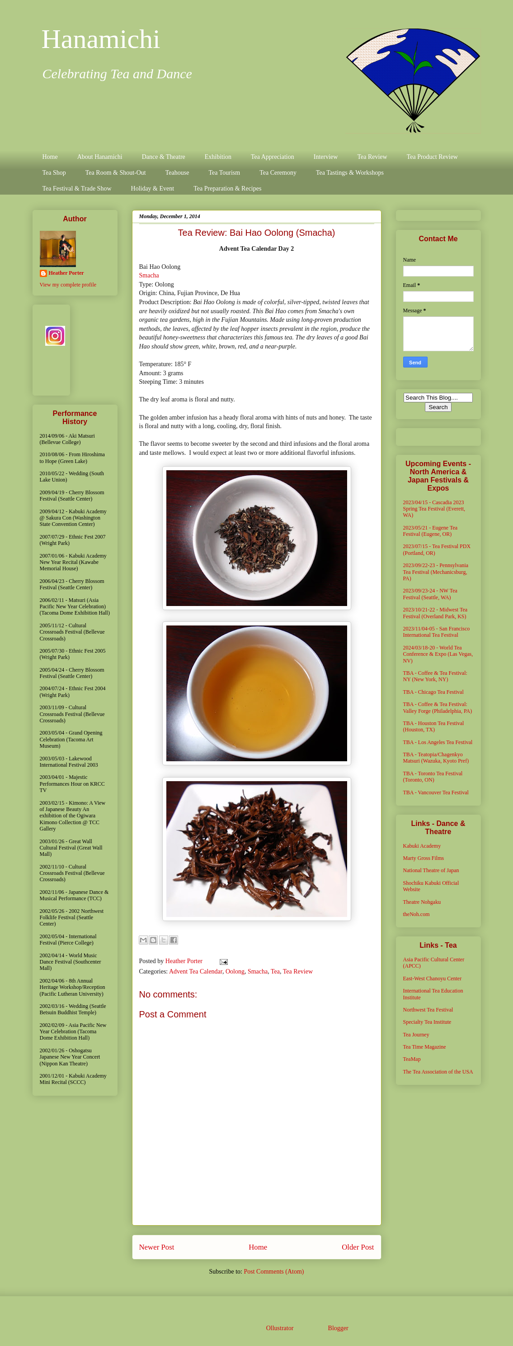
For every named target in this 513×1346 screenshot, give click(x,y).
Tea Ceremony (278, 172)
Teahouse (177, 172)
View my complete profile (68, 285)
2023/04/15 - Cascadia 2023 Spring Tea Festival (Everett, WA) (434, 509)
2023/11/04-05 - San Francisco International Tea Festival (436, 631)
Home (50, 156)
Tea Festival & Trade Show (77, 188)
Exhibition (218, 156)
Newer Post (156, 1247)
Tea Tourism (224, 172)
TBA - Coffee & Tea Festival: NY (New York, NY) (435, 676)
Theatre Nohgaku (422, 902)
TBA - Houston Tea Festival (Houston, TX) (433, 726)
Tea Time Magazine (424, 1047)
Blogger (338, 1328)
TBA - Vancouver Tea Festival (436, 792)
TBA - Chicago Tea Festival (433, 692)
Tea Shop (54, 172)
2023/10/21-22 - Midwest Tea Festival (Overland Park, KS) (435, 612)
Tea (275, 971)
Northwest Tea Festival (428, 1010)
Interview (326, 156)
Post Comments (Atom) (274, 1271)
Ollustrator (279, 1328)
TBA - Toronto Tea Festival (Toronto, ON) (433, 776)
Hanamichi (101, 39)
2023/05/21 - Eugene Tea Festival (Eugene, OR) (430, 531)
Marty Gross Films (423, 858)
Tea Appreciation (272, 156)
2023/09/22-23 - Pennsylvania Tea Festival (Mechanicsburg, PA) (436, 572)
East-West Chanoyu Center (432, 978)
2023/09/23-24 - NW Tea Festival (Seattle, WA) (430, 593)
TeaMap (412, 1059)
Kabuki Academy (422, 846)
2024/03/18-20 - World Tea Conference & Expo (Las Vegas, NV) (438, 654)
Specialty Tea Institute (427, 1022)
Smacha (149, 275)
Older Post (358, 1247)
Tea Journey (416, 1034)
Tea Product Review (432, 156)
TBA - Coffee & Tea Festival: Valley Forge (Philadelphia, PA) (437, 707)
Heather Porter (184, 961)
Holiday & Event (152, 188)
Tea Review (372, 156)
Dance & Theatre (163, 156)
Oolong (235, 971)
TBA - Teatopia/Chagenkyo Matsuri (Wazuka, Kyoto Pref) (436, 757)
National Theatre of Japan (431, 870)
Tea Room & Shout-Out (115, 172)
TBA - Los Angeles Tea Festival (438, 742)
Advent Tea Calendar (195, 971)
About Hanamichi (99, 156)
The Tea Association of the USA (438, 1072)
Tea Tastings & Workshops (350, 172)
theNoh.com (416, 914)
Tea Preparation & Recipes (227, 188)
